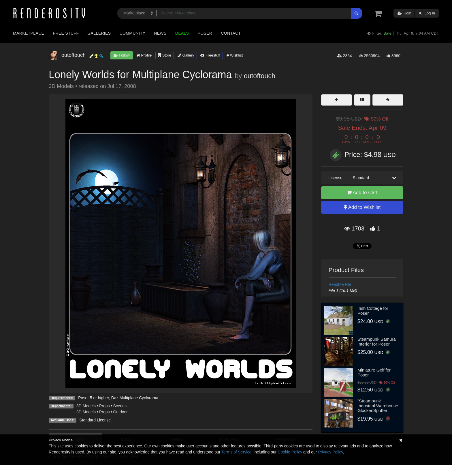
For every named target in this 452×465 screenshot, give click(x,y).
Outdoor (120, 412)
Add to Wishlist (362, 207)
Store (164, 55)
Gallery (186, 55)
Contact (231, 33)
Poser (204, 33)
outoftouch (259, 76)
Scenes (120, 406)
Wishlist (235, 55)
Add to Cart (362, 192)
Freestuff (210, 55)
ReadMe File (340, 284)
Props (104, 406)
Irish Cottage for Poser (372, 311)
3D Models (86, 406)
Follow (122, 55)
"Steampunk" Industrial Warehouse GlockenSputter (377, 405)
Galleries (99, 33)
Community (133, 33)
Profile (144, 55)
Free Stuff (66, 33)
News (160, 33)
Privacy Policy (330, 452)
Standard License (95, 420)
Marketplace (28, 33)
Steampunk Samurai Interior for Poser (377, 341)
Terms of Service (236, 452)
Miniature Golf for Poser (374, 372)
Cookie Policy (290, 452)
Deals (182, 33)
